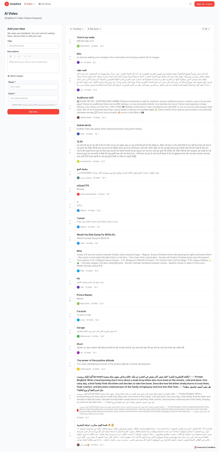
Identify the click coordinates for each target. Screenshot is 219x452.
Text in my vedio (86, 37)
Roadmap (45, 4)
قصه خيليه (81, 70)
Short (80, 344)
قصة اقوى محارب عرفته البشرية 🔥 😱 (95, 425)
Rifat (79, 251)
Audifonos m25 (85, 97)
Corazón (81, 311)
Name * (12, 82)
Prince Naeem (84, 294)
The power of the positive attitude (95, 360)
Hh (78, 278)
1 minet (80, 218)
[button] (30, 4)
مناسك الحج (82, 169)
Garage (81, 327)
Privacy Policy (27, 105)
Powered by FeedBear (205, 447)
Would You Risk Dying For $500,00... (96, 234)
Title (9, 41)
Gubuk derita (84, 125)
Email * (12, 93)
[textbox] (33, 66)
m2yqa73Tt (83, 185)
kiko (79, 53)
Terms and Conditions (46, 105)
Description (13, 51)
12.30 (80, 141)
